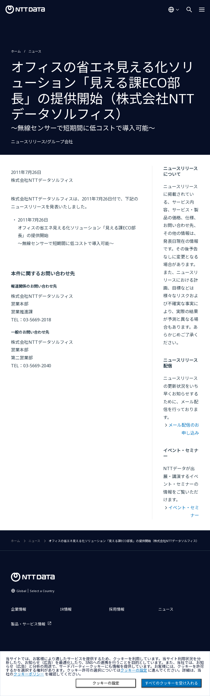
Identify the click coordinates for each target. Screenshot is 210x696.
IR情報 (66, 609)
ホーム (16, 51)
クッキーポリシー (28, 674)
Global (35, 591)
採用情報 (116, 609)
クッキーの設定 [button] (133, 670)
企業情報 (18, 609)
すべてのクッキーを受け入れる (171, 683)
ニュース (34, 51)
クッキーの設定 (105, 683)
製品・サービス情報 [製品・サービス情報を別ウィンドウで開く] (28, 624)
